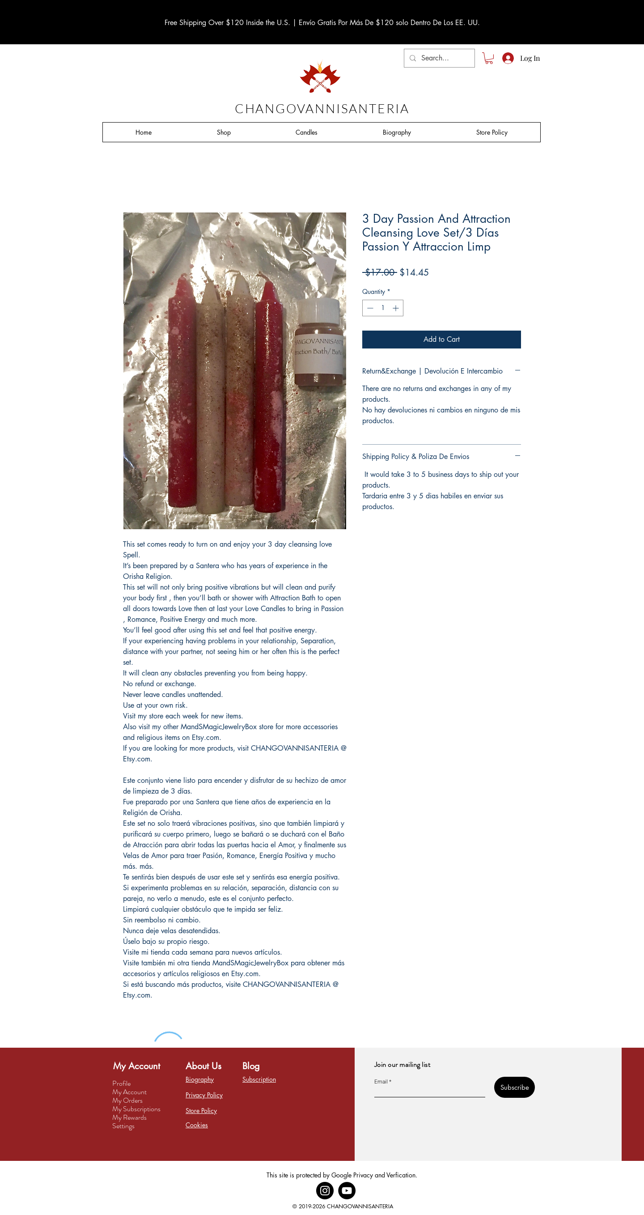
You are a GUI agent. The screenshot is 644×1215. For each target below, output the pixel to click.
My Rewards (129, 1117)
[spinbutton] (383, 308)
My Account (129, 1092)
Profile (121, 1083)
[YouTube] (347, 1190)
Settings (123, 1126)
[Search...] (438, 58)
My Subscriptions (136, 1109)
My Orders (127, 1100)
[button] (489, 58)
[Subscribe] (514, 1087)
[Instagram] (325, 1190)
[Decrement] (369, 308)
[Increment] (396, 308)
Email (381, 1081)
